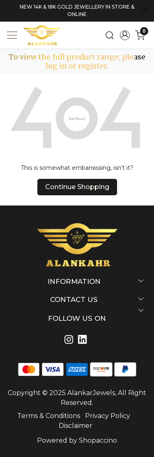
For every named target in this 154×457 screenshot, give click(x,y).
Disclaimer (75, 426)
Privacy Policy (107, 416)
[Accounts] (124, 35)
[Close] (144, 9)
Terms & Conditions (48, 416)
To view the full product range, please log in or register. (77, 61)
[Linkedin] (84, 340)
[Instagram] (70, 340)
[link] (109, 35)
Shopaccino (98, 440)
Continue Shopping (77, 187)
